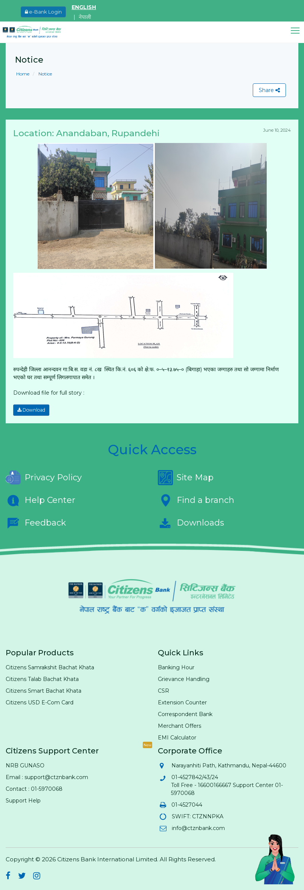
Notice (44, 74)
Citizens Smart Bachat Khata (43, 690)
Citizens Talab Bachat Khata (42, 679)
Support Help (23, 800)
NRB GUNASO (25, 765)
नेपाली (85, 17)
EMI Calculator (177, 737)
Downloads (191, 522)
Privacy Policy (44, 477)
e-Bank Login (43, 12)
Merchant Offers (179, 725)
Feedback (36, 522)
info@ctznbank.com (198, 828)
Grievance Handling (183, 679)
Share (269, 90)
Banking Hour (176, 667)
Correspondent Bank (185, 714)
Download (31, 410)
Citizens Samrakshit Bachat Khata (50, 667)
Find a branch (196, 500)
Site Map (186, 477)
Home (22, 74)
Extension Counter (182, 702)
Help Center (40, 500)
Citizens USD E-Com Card (39, 702)
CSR (163, 690)
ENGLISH (84, 7)
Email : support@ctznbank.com (47, 777)
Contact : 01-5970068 (34, 788)
